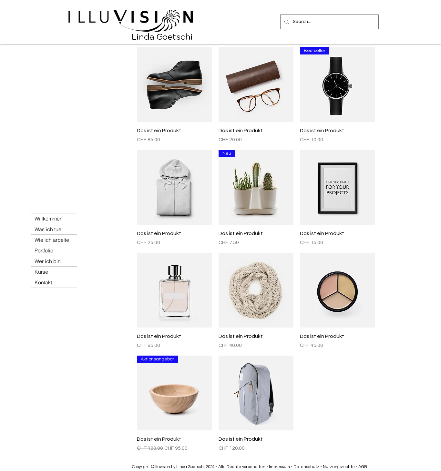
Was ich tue (48, 229)
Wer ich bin (48, 261)
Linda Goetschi (162, 36)
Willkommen (49, 218)
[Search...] (329, 22)
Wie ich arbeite (52, 240)
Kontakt (43, 282)
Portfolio (44, 250)
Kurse (41, 272)
